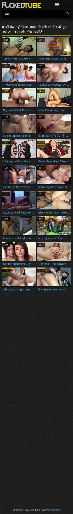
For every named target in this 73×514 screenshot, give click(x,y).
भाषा (57, 5)
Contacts (55, 509)
